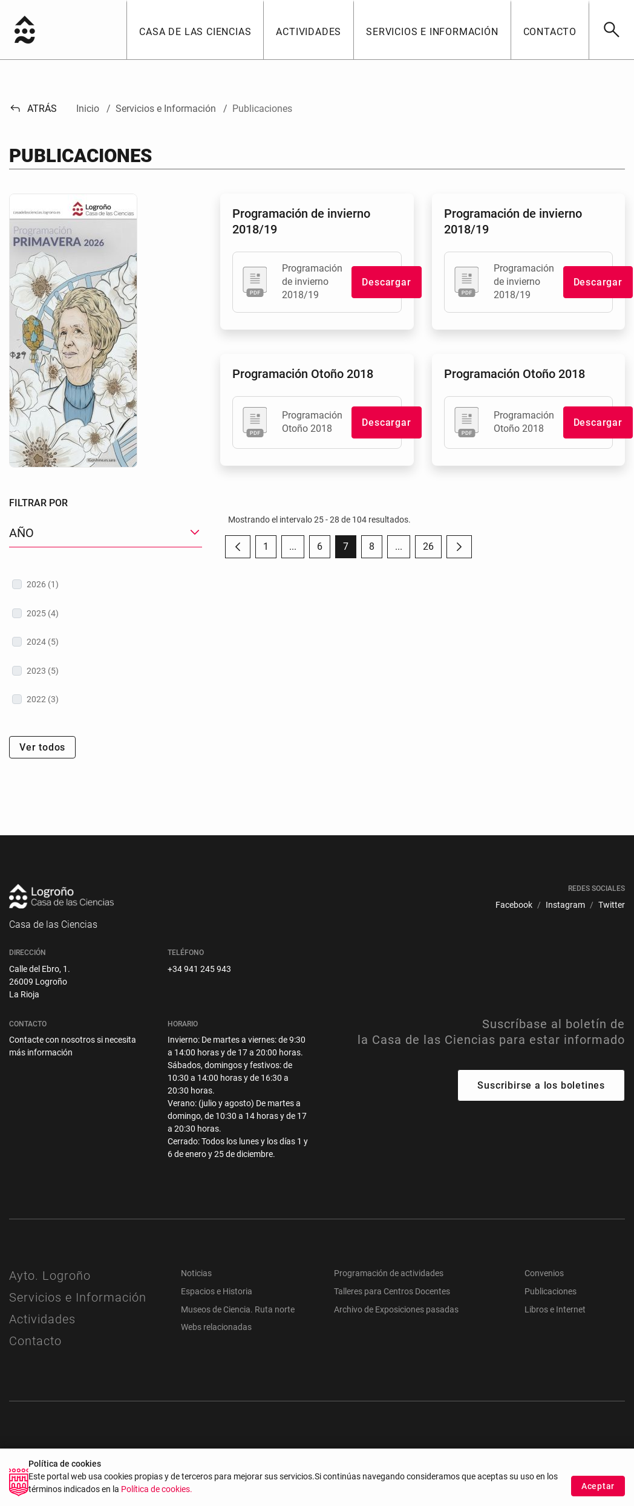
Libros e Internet (555, 1309)
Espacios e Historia (216, 1291)
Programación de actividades (388, 1273)
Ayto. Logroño (50, 1275)
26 (432, 549)
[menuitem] (513, 905)
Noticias (196, 1273)
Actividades (42, 1319)
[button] (194, 29)
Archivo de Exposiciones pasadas (396, 1309)
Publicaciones (551, 1291)
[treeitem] (105, 584)
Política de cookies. (156, 1498)
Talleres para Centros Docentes (392, 1291)
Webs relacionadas (216, 1327)
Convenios (544, 1273)
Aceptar (598, 1494)
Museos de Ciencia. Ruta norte (238, 1309)
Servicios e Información (77, 1297)
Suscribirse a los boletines (541, 1085)
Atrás (33, 108)
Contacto (35, 1341)
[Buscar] (611, 29)
